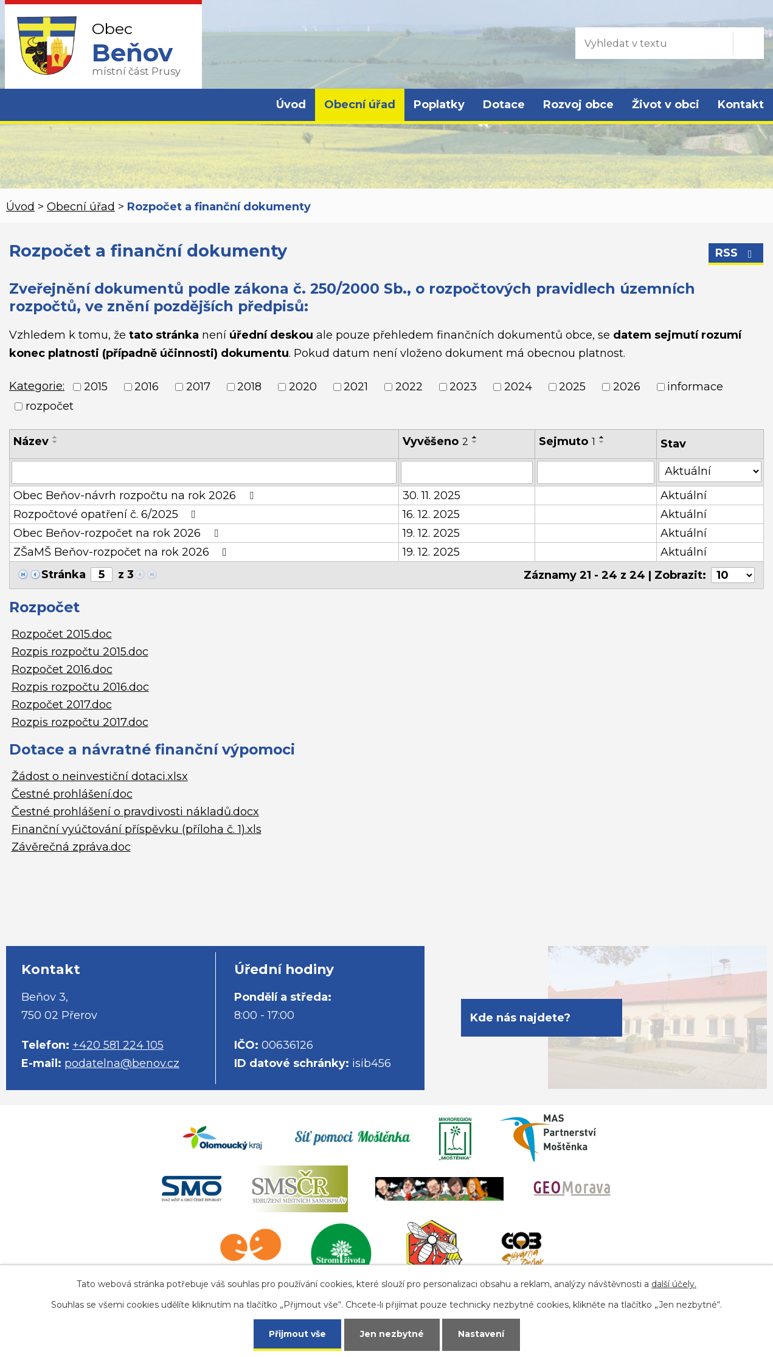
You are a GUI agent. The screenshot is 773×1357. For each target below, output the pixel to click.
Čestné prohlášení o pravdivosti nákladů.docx (135, 811)
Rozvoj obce (578, 104)
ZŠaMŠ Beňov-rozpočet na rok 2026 (122, 552)
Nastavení (481, 1333)
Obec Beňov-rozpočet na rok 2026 (118, 533)
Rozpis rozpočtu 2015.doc (80, 651)
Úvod (291, 104)
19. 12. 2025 (431, 533)
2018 (249, 386)
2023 (463, 386)
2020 (303, 386)
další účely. (673, 1284)
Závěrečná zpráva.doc (71, 847)
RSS (736, 253)
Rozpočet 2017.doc (62, 704)
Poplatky (439, 104)
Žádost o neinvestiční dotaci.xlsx (100, 776)
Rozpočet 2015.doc (62, 634)
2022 (409, 386)
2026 (626, 386)
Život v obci (665, 104)
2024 (518, 386)
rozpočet (50, 406)
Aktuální (683, 495)
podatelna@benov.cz (121, 1063)
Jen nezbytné (392, 1333)
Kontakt (741, 104)
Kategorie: (36, 386)
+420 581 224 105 (118, 1045)
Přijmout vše (297, 1333)
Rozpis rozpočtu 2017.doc (80, 722)
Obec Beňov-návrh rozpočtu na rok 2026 (135, 495)
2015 (96, 386)
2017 (198, 386)
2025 (572, 386)
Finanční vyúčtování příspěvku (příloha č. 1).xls (137, 829)
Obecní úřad (359, 104)
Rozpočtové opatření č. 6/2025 (107, 514)
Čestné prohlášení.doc (72, 794)
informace (695, 386)
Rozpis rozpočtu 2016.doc (80, 687)
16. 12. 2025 (431, 514)
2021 (356, 386)
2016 (146, 386)
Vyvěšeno (435, 441)
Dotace (504, 104)
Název (31, 441)
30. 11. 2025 (431, 495)
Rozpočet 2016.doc (62, 669)
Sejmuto (567, 441)
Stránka (63, 574)
